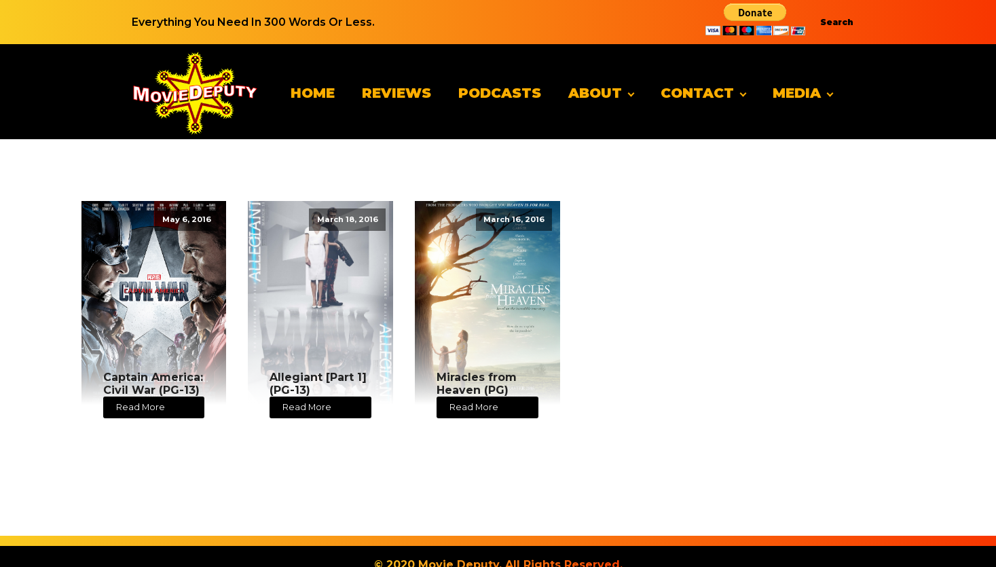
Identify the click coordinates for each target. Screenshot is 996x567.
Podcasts (499, 93)
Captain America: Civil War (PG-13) (153, 384)
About (595, 93)
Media (797, 93)
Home (313, 93)
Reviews (396, 93)
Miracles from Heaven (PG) (477, 384)
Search (836, 22)
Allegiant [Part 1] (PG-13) (318, 384)
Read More (140, 407)
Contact (697, 93)
